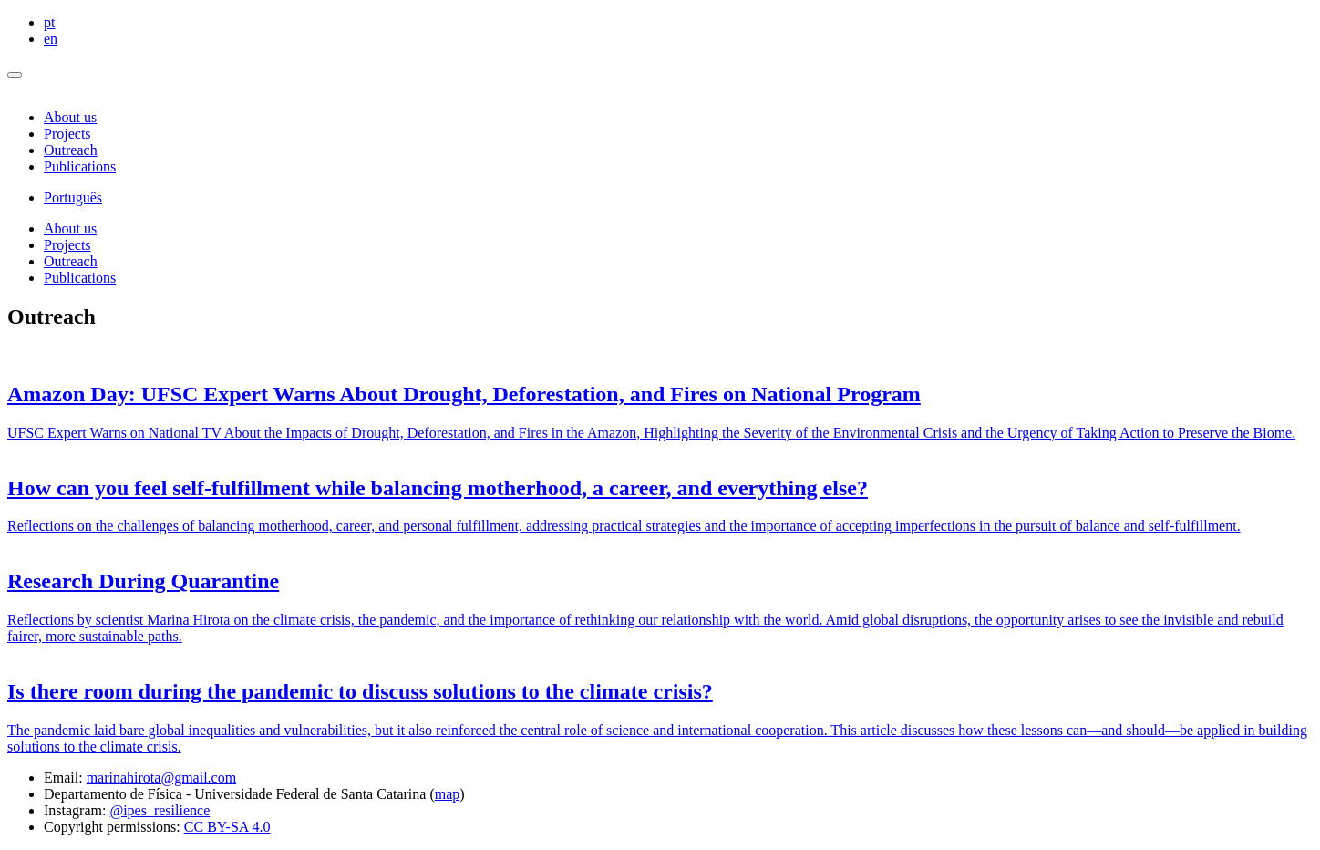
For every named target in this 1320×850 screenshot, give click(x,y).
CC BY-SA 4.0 (227, 826)
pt (49, 22)
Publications (80, 166)
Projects (67, 133)
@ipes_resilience (159, 810)
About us (70, 117)
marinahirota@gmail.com (161, 777)
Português (73, 197)
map (447, 794)
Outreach (71, 150)
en (50, 39)
